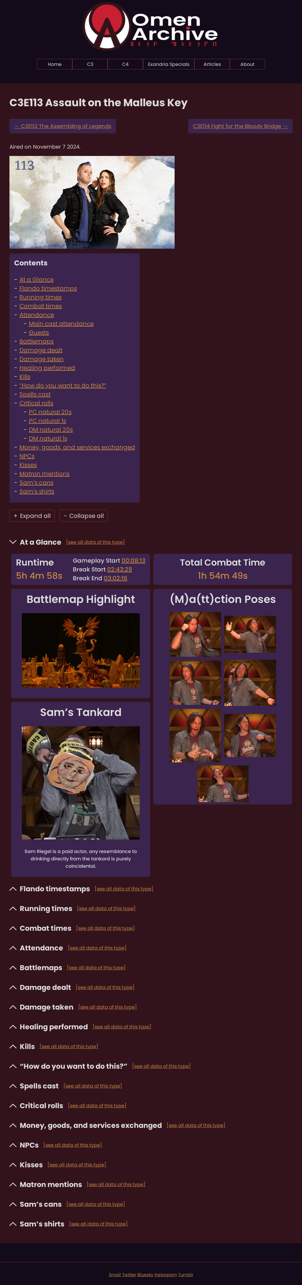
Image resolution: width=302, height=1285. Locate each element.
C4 (125, 64)
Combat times (40, 306)
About (247, 64)
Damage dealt (41, 350)
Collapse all (84, 516)
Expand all (32, 516)
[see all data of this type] (95, 542)
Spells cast (35, 394)
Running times (40, 297)
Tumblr (185, 1275)
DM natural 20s (51, 429)
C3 (90, 64)
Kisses (28, 465)
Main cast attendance (61, 324)
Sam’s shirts (36, 491)
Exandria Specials (168, 64)
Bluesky (145, 1275)
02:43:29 (119, 569)
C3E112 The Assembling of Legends (62, 126)
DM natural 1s (48, 438)
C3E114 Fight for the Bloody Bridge (240, 126)
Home (55, 64)
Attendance (36, 315)
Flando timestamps (48, 288)
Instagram (166, 1275)
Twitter (129, 1275)
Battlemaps (36, 341)
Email (115, 1275)
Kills (24, 377)
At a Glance (36, 279)
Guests (39, 332)
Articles (212, 64)
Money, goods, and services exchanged (77, 447)
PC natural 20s (50, 412)
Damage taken (41, 359)
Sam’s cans (36, 482)
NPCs (27, 456)
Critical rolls (36, 403)
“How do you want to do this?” (62, 385)
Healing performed (47, 368)
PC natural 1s (47, 421)
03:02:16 (115, 578)
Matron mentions (44, 474)
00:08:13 (133, 560)
